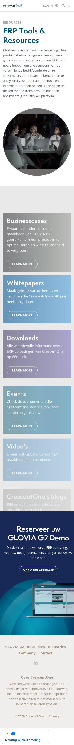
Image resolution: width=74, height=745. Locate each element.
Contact (45, 653)
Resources (36, 646)
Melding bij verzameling (22, 740)
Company (27, 653)
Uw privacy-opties (28, 733)
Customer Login (48, 5)
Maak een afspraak (38, 570)
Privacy (54, 716)
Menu (69, 6)
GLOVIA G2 (14, 646)
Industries (57, 646)
